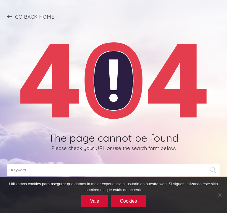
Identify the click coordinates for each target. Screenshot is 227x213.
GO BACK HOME (30, 16)
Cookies (128, 201)
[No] (220, 195)
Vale (94, 201)
